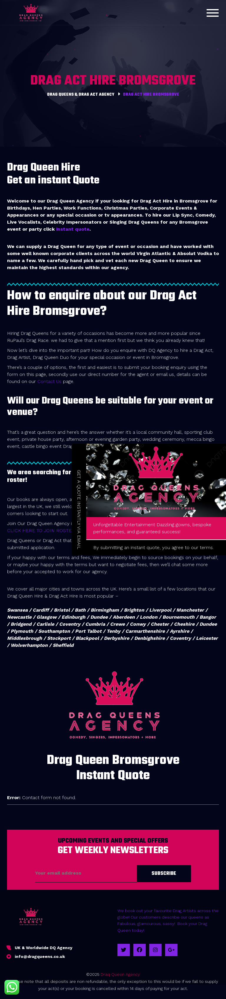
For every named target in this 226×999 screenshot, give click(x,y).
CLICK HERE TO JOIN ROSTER (41, 530)
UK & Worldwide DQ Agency (43, 947)
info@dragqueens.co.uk (40, 956)
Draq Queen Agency (120, 974)
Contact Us (49, 381)
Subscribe (164, 874)
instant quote (72, 229)
